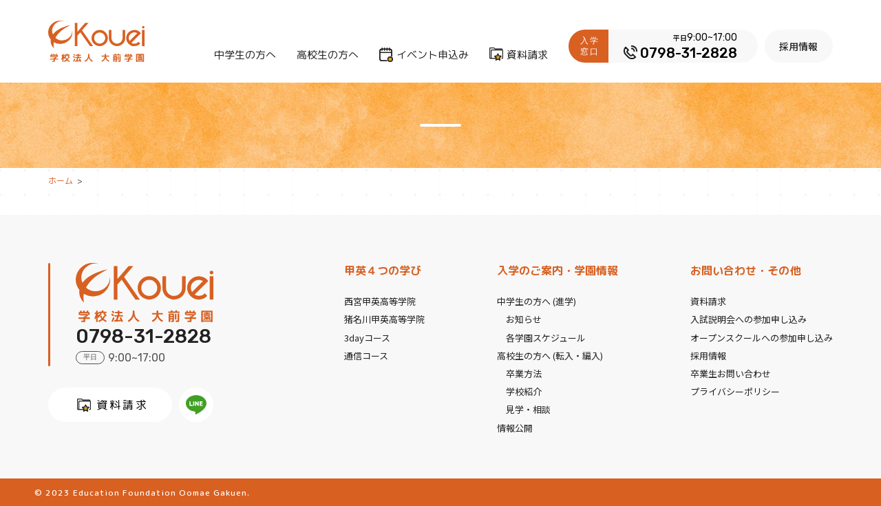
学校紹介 (524, 390)
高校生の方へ (328, 55)
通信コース (366, 354)
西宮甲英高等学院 (380, 301)
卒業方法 (524, 372)
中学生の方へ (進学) (536, 301)
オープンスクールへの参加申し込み (761, 337)
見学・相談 (528, 408)
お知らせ (524, 319)
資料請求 (528, 55)
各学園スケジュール (546, 337)
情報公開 (515, 426)
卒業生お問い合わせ (730, 372)
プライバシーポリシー (735, 390)
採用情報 (799, 46)
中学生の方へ (246, 55)
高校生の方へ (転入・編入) (550, 354)
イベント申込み (433, 55)
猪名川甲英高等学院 (384, 319)
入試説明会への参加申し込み (748, 319)
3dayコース (367, 337)
